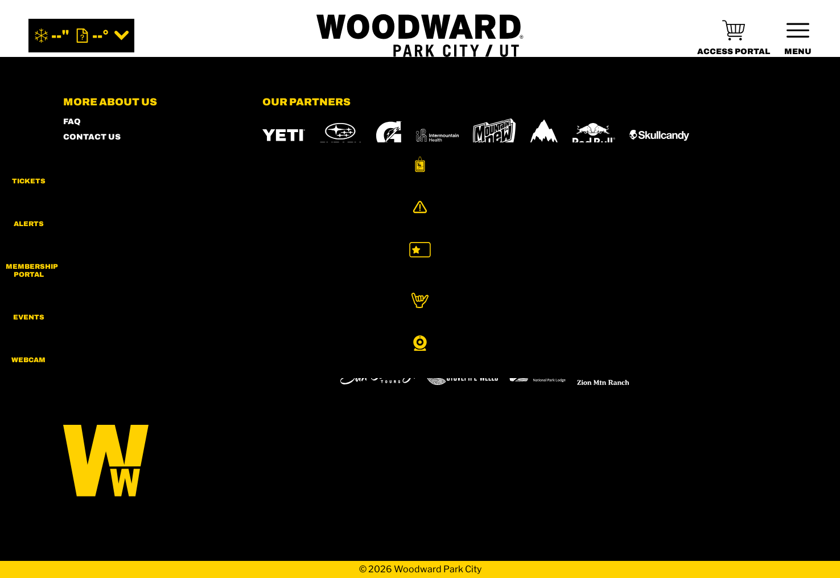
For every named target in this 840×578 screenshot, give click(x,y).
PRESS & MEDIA (97, 198)
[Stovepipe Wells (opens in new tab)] (462, 373)
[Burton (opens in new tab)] (544, 135)
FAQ (72, 121)
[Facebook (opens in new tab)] (105, 343)
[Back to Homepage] (148, 461)
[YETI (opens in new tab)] (283, 135)
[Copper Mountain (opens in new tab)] (412, 341)
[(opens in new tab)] (733, 35)
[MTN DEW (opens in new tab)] (494, 135)
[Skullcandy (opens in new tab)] (659, 135)
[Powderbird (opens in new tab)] (675, 341)
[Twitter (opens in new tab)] (137, 343)
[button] (811, 173)
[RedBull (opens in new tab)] (594, 135)
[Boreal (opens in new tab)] (352, 341)
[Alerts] (811, 220)
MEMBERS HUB (96, 167)
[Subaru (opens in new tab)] (340, 135)
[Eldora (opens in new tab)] (471, 341)
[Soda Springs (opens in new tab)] (619, 341)
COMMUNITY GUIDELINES (119, 244)
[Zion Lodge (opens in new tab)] (537, 373)
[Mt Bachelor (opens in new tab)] (523, 341)
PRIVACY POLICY (100, 214)
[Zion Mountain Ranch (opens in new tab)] (603, 373)
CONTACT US (92, 137)
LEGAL (77, 229)
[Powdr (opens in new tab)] (288, 341)
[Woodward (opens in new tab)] (295, 374)
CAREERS (84, 260)
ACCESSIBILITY (97, 183)
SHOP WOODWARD (103, 152)
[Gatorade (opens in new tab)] (389, 135)
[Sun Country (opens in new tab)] (377, 373)
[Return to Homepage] (420, 35)
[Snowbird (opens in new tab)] (575, 341)
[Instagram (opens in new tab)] (74, 343)
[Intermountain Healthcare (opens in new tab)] (437, 135)
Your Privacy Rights (114, 275)
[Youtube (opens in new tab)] (168, 343)
